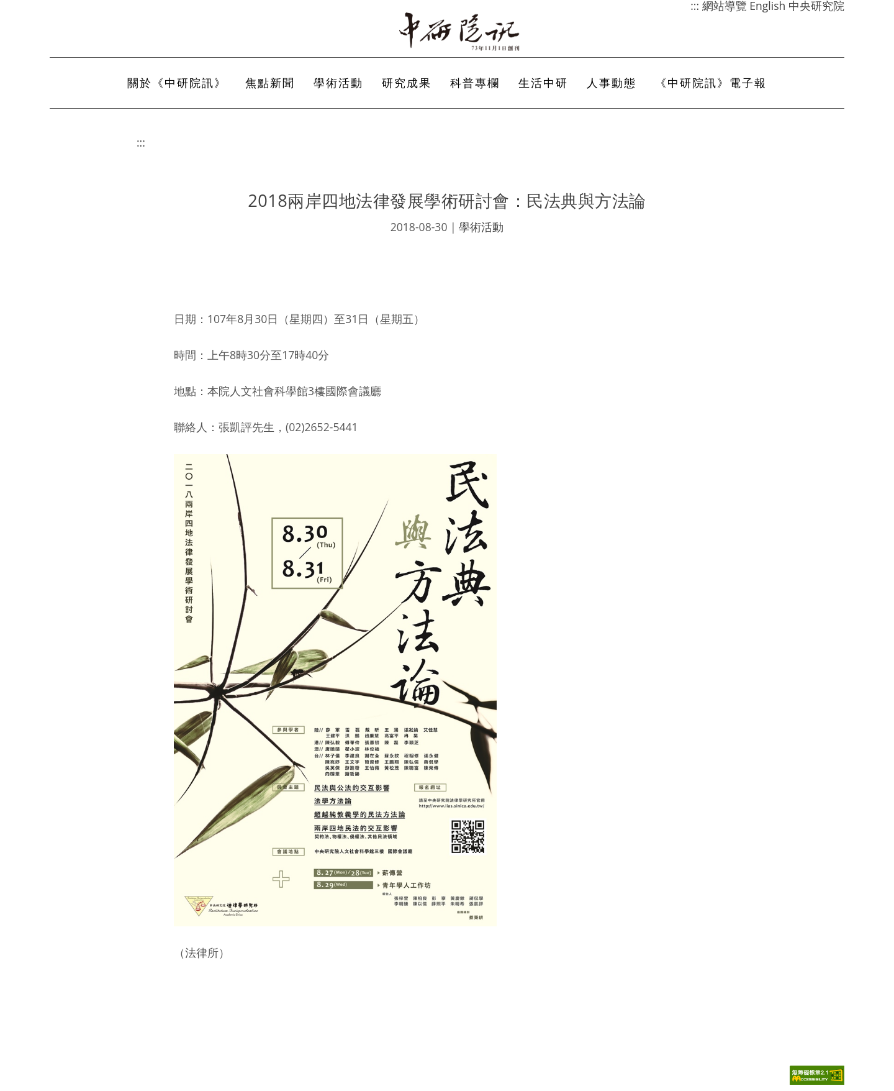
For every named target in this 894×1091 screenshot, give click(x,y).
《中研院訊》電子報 (711, 82)
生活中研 (543, 82)
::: (141, 142)
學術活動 (338, 82)
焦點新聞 (270, 82)
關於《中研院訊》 (177, 82)
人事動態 (611, 82)
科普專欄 (475, 82)
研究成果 (406, 82)
